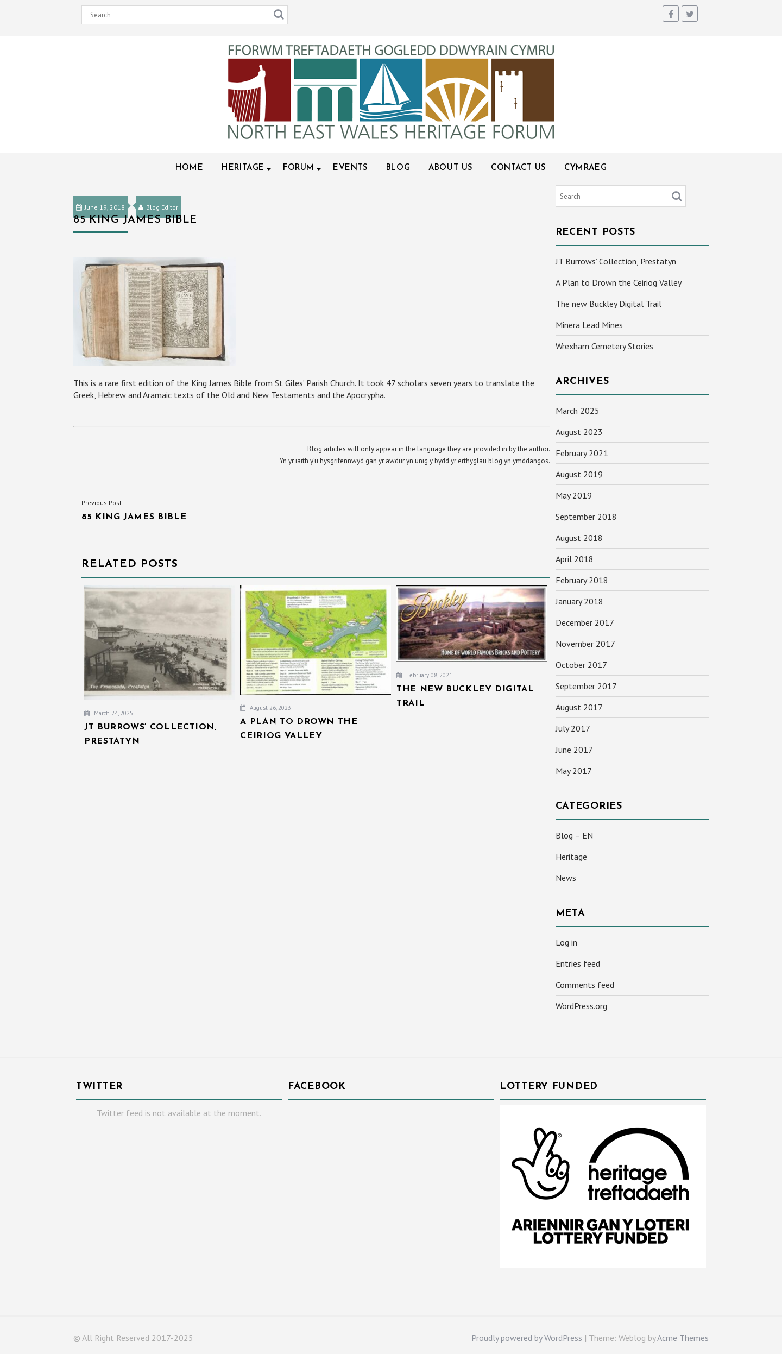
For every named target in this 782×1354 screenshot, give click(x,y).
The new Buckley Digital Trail (608, 303)
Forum (298, 168)
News (566, 877)
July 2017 (573, 728)
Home (189, 168)
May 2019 (574, 495)
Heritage (243, 168)
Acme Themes (683, 1337)
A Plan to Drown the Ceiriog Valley (619, 282)
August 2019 (579, 474)
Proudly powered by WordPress (526, 1337)
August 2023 (579, 431)
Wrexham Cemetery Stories (604, 346)
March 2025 (578, 410)
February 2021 (582, 453)
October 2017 (581, 664)
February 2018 (582, 580)
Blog (398, 168)
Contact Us (518, 168)
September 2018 (586, 516)
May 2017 (574, 770)
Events (350, 168)
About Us (450, 168)
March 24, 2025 (108, 713)
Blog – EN (574, 835)
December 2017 (585, 622)
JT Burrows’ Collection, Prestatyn (616, 261)
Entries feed (578, 963)
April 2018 (575, 558)
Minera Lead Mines (589, 324)
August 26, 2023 (265, 707)
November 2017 (585, 643)
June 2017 (574, 749)
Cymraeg (585, 168)
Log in (566, 942)
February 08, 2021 (424, 675)
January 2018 (579, 601)
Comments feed (585, 984)
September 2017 (586, 686)
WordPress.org (581, 1005)
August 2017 (579, 707)
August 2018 (579, 537)
